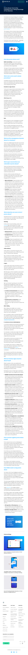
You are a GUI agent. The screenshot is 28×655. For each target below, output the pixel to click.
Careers (4, 618)
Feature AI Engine (5, 611)
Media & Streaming (21, 613)
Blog (3, 621)
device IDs (9, 487)
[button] (27, 2)
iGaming (5, 225)
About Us (4, 616)
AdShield (4, 609)
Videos (4, 623)
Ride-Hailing (20, 607)
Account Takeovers (14, 609)
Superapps (20, 612)
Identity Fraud (13, 623)
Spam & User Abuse (14, 621)
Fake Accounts (13, 607)
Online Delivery (20, 615)
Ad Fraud (12, 625)
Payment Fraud (13, 616)
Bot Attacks (12, 626)
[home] (6, 1)
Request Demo (21, 1)
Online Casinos (20, 626)
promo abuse (7, 29)
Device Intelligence (6, 607)
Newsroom (4, 625)
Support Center (5, 627)
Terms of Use (5, 629)
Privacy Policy (5, 630)
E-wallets (19, 617)
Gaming (19, 625)
